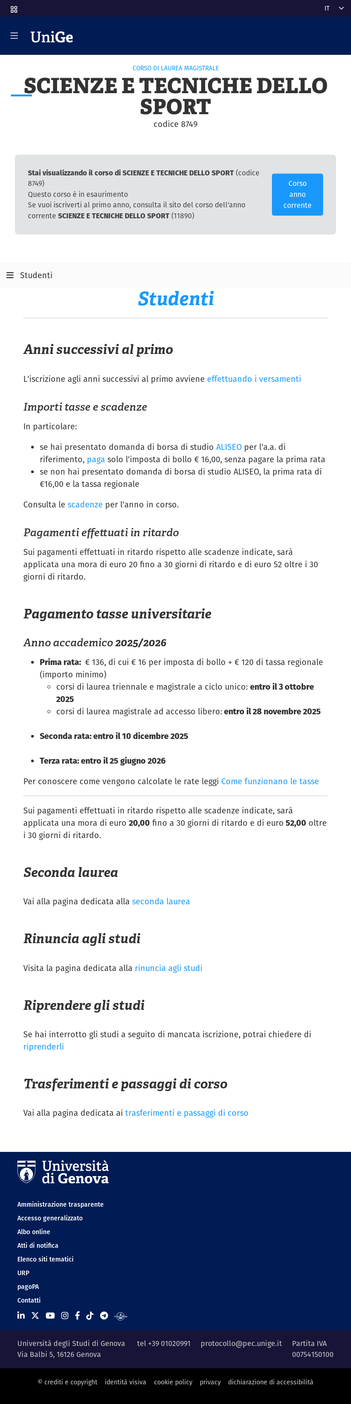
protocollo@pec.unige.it (241, 1343)
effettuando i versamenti (254, 379)
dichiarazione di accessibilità (271, 1382)
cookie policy (173, 1382)
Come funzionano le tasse (270, 781)
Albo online (33, 1231)
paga (96, 459)
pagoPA (28, 1286)
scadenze (85, 504)
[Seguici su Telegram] (104, 1315)
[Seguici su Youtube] (50, 1315)
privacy (210, 1382)
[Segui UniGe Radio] (121, 1315)
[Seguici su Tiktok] (90, 1315)
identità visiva (125, 1382)
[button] (13, 6)
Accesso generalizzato (50, 1218)
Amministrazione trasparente (60, 1204)
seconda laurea (161, 901)
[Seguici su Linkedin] (21, 1315)
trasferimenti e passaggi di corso (187, 1113)
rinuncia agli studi (168, 968)
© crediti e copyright (67, 1382)
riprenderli (43, 1046)
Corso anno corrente (297, 194)
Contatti (29, 1300)
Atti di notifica (37, 1245)
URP (23, 1272)
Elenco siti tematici (45, 1259)
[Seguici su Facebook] (77, 1315)
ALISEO (229, 447)
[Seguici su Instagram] (65, 1315)
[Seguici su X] (35, 1315)
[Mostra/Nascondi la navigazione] (14, 36)
